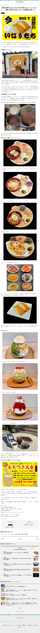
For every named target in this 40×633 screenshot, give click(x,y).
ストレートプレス (20, 611)
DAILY (7, 547)
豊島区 (22, 534)
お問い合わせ (30, 625)
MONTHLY (33, 547)
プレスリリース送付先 (18, 625)
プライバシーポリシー (10, 625)
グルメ (2, 534)
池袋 (19, 534)
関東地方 (26, 534)
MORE (20, 608)
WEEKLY (20, 547)
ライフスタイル (11, 534)
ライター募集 (35, 625)
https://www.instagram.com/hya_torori (14, 512)
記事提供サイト (24, 625)
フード (5, 534)
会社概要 (4, 625)
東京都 (16, 534)
